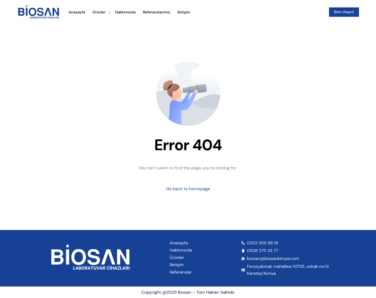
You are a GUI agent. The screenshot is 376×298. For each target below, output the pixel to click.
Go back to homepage (188, 189)
